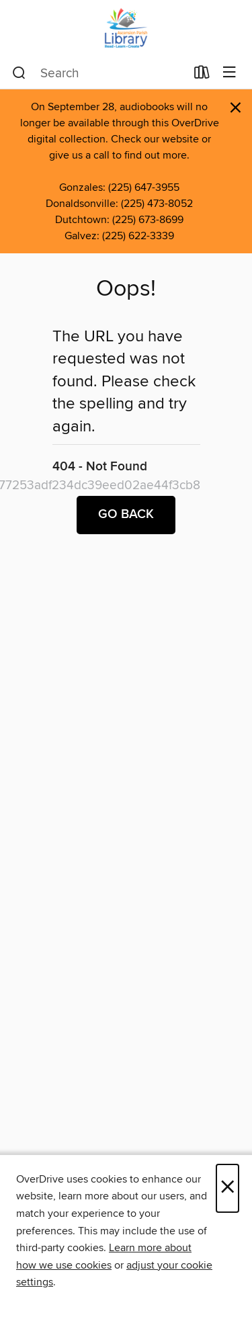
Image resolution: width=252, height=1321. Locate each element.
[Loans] (202, 75)
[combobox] (98, 73)
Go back (126, 515)
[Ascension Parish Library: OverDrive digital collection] (126, 28)
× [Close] (227, 1188)
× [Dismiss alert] (235, 107)
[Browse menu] (229, 73)
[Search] (19, 73)
